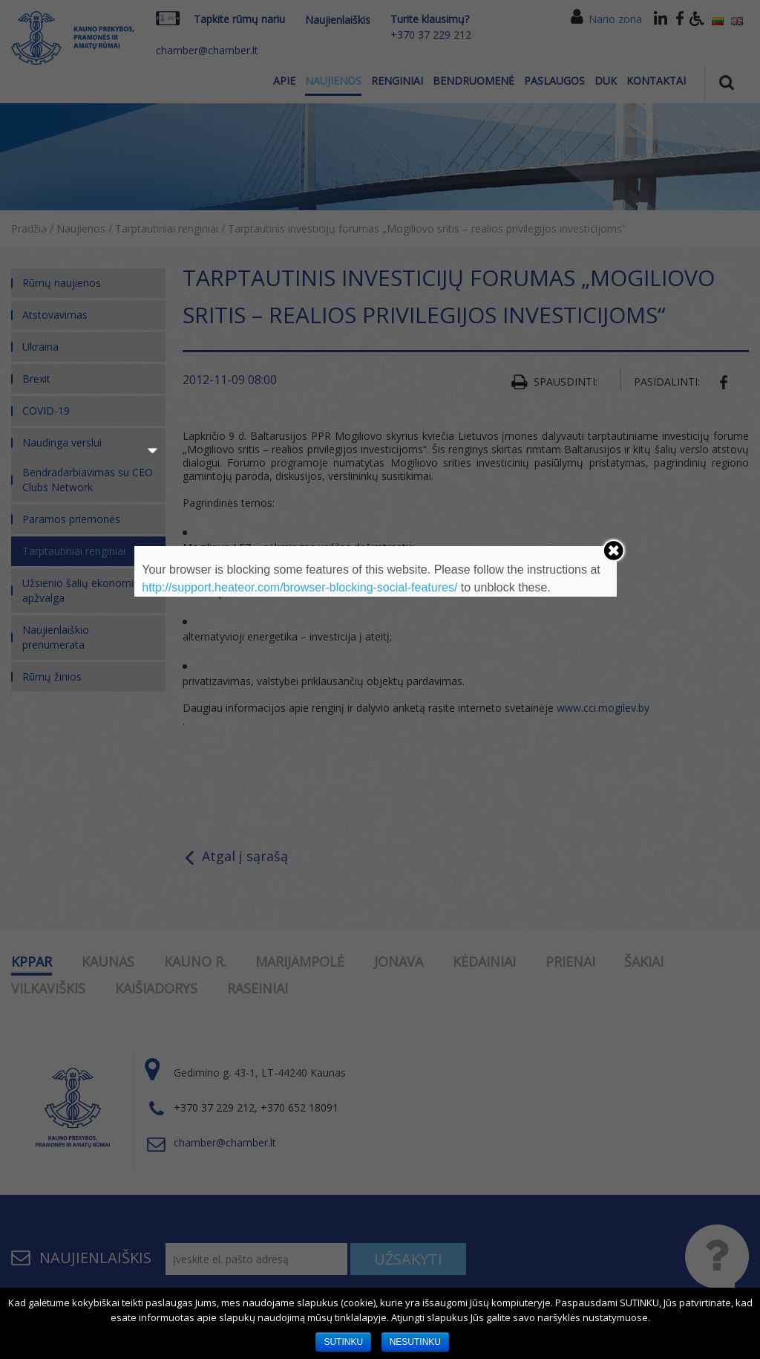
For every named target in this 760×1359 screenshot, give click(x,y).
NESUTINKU (415, 1342)
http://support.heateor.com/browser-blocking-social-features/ (299, 587)
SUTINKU (343, 1342)
